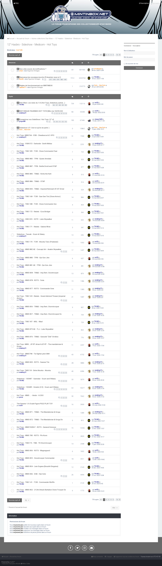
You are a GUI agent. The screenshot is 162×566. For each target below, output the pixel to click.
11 (59, 121)
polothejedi (98, 69)
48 (59, 105)
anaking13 (22, 113)
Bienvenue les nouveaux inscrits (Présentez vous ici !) (40, 77)
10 (56, 121)
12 (62, 121)
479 (58, 79)
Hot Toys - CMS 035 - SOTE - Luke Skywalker (34, 219)
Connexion (127, 46)
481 (65, 79)
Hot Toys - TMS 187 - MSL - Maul (30, 322)
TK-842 (96, 77)
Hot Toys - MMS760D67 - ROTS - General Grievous (36, 427)
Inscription (136, 46)
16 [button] (117, 55)
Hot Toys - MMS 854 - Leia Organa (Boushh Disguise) (37, 466)
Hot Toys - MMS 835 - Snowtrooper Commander (36, 458)
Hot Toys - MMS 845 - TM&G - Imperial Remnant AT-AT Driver (40, 189)
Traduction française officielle (11, 563)
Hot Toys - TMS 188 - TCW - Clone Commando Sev (37, 204)
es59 (96, 102)
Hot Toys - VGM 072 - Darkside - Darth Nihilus (34, 144)
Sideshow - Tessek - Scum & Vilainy (31, 234)
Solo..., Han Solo (99, 85)
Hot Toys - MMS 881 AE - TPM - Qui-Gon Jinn (34, 265)
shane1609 (98, 119)
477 (50, 79)
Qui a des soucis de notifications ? (33, 69)
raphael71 (22, 87)
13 (65, 121)
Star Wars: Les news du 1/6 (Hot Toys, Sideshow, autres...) (42, 103)
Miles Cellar (26, 563)
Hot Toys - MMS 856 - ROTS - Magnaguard (33, 450)
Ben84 (21, 79)
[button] (100, 55)
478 (54, 79)
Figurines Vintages (34, 71)
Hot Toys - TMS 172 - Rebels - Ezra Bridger (33, 212)
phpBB (12, 562)
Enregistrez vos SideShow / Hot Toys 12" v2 (37, 119)
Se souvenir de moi (132, 63)
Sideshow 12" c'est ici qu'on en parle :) (34, 128)
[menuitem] (16, 3)
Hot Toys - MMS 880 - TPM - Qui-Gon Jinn (33, 258)
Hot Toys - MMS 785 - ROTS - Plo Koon (32, 435)
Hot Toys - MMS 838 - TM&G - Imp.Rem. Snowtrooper (37, 273)
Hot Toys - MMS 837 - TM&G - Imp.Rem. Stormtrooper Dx (39, 314)
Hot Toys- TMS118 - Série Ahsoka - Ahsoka (34, 370)
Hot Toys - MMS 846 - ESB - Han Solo (31, 474)
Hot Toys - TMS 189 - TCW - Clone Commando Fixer (37, 151)
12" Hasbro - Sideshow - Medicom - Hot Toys (32, 44)
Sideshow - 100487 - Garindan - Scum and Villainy (36, 379)
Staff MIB (19, 50)
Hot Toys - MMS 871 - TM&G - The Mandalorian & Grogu (38, 412)
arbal (21, 71)
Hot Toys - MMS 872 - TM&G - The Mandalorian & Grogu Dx (40, 420)
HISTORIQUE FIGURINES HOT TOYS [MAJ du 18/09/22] (41, 111)
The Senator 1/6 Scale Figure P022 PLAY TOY (35, 404)
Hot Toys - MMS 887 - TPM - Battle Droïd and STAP (37, 166)
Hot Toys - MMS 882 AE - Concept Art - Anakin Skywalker (39, 249)
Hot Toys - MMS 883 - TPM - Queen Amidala (34, 159)
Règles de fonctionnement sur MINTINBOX (36, 85)
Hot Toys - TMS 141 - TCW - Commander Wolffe (35, 482)
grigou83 (22, 121)
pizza (21, 397)
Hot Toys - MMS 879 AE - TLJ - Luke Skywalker (35, 329)
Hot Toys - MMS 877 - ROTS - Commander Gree (35, 289)
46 (53, 105)
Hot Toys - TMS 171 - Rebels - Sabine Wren (33, 227)
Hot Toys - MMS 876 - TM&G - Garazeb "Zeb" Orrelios (37, 337)
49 (62, 105)
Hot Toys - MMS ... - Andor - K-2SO (30, 395)
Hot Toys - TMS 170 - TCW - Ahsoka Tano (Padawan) (37, 242)
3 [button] (108, 55)
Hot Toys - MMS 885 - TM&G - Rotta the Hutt (34, 174)
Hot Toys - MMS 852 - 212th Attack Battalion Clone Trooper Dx (41, 490)
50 (65, 105)
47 (56, 105)
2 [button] (106, 55)
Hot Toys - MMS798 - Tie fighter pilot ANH (33, 354)
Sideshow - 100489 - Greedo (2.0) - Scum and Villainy (37, 387)
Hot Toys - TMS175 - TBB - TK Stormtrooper (34, 443)
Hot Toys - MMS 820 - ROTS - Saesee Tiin (33, 362)
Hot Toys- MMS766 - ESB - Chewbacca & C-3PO (35, 135)
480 (62, 79)
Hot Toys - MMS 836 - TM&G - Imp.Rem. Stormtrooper (38, 307)
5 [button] (113, 55)
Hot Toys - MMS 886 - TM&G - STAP (31, 181)
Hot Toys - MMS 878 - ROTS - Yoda (30, 280)
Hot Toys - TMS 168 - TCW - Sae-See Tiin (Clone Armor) (39, 196)
